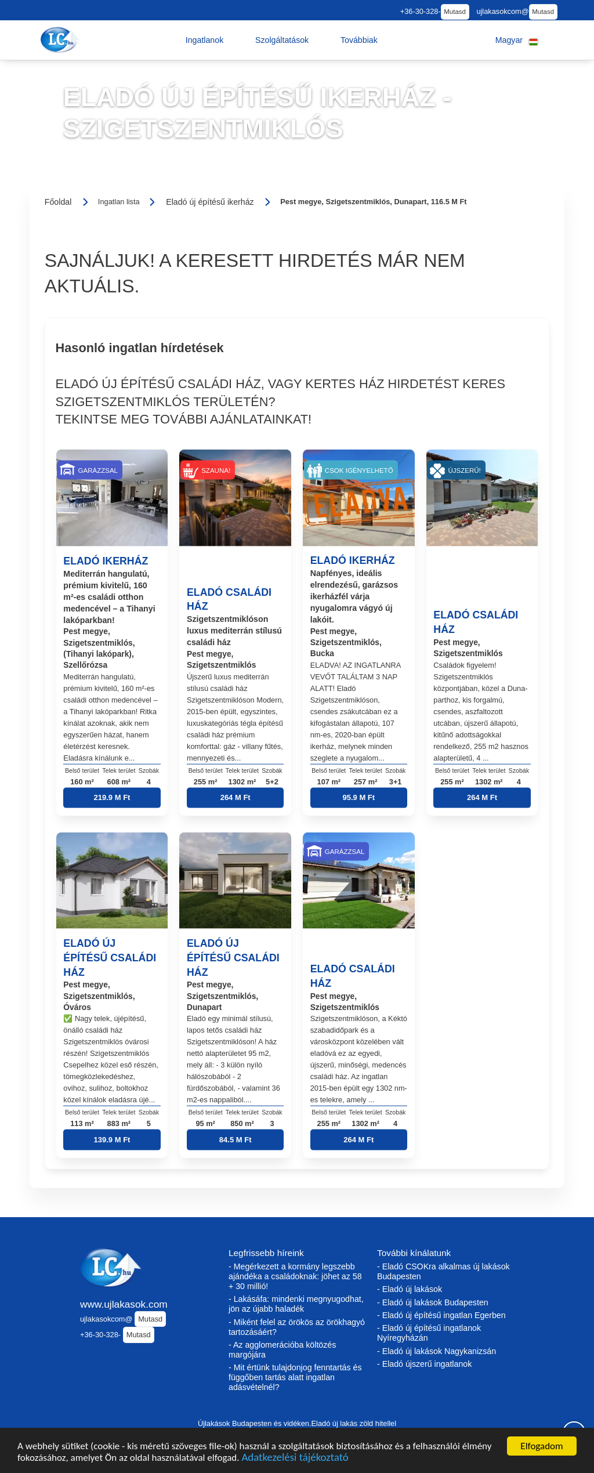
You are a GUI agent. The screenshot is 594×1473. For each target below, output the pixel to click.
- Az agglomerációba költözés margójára (282, 1349)
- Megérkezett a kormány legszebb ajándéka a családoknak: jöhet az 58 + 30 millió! (295, 1276)
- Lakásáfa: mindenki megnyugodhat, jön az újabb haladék (296, 1303)
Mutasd (455, 11)
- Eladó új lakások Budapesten (432, 1302)
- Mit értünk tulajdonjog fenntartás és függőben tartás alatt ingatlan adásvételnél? (295, 1377)
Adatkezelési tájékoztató (294, 1459)
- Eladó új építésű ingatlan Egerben (441, 1315)
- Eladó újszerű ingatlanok (424, 1364)
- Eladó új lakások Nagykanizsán (436, 1351)
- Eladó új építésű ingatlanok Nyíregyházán (429, 1332)
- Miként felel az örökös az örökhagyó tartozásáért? (297, 1327)
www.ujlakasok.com (124, 1304)
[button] (205, 40)
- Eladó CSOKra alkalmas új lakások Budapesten (443, 1271)
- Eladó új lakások (409, 1289)
